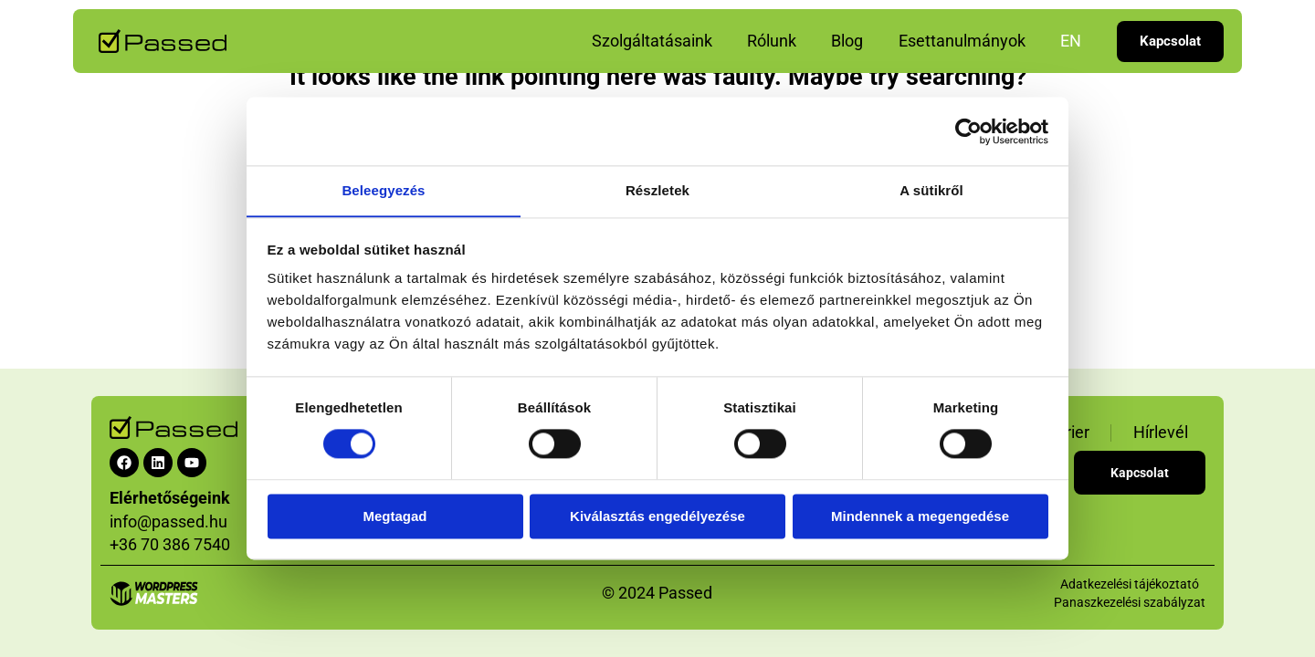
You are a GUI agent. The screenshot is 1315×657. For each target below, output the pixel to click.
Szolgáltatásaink (661, 40)
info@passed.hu (168, 521)
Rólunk (779, 40)
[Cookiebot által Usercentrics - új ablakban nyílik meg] (968, 130)
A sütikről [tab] (931, 190)
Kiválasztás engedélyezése (657, 517)
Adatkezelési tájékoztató (1129, 584)
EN (1071, 40)
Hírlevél (1159, 432)
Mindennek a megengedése (920, 517)
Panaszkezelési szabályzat (1129, 602)
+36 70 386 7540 (170, 544)
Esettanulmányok (964, 40)
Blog (852, 40)
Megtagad (394, 517)
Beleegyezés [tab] (383, 190)
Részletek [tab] (657, 190)
